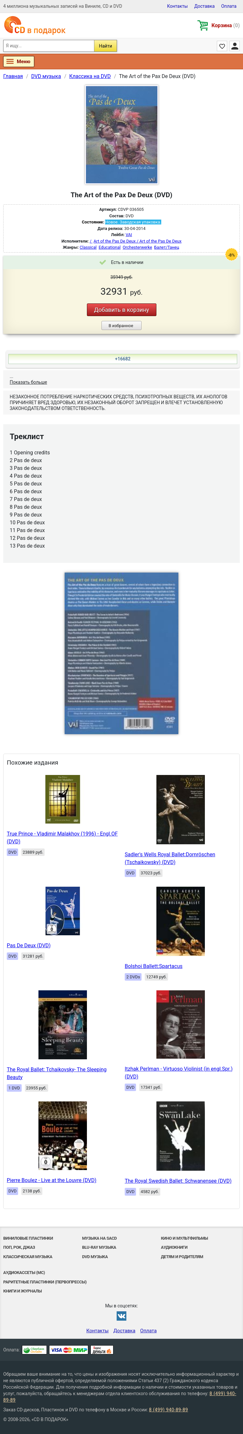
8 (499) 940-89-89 (168, 1409)
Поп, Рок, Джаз (19, 1247)
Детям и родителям (182, 1256)
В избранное (121, 325)
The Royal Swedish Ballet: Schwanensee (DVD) (178, 1181)
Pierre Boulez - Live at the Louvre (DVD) (51, 1180)
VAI (129, 234)
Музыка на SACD (99, 1238)
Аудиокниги (174, 1247)
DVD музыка (95, 1256)
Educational (110, 247)
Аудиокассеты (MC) (24, 1272)
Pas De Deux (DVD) (29, 945)
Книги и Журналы (22, 1291)
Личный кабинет (234, 46)
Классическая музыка (27, 1256)
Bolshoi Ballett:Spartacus (154, 966)
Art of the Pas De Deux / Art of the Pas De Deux (138, 241)
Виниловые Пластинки (28, 1238)
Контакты (177, 6)
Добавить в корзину (121, 309)
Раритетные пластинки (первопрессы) (45, 1282)
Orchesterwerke (137, 247)
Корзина (226, 25)
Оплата (229, 6)
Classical (88, 247)
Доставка (204, 6)
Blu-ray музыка (99, 1247)
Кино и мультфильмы (184, 1238)
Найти (105, 46)
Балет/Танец (166, 247)
